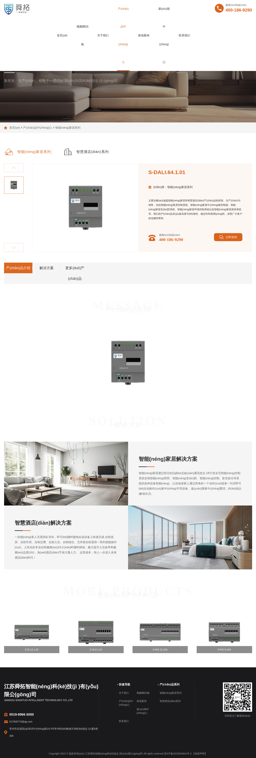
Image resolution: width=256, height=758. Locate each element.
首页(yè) (62, 35)
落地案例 (143, 35)
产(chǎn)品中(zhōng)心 (123, 35)
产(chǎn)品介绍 (18, 268)
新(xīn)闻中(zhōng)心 (164, 35)
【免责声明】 (199, 753)
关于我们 (103, 35)
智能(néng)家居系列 (67, 127)
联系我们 (184, 35)
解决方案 (47, 268)
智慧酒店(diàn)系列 (170, 701)
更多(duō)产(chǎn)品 (74, 273)
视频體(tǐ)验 (82, 35)
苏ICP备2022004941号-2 (178, 753)
